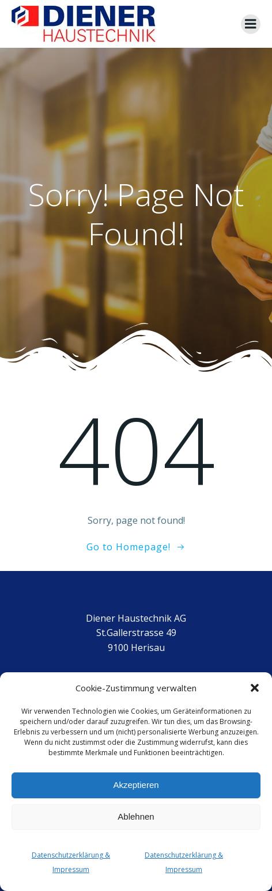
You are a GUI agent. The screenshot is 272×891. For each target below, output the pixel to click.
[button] (254, 688)
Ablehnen (136, 816)
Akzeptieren (135, 785)
